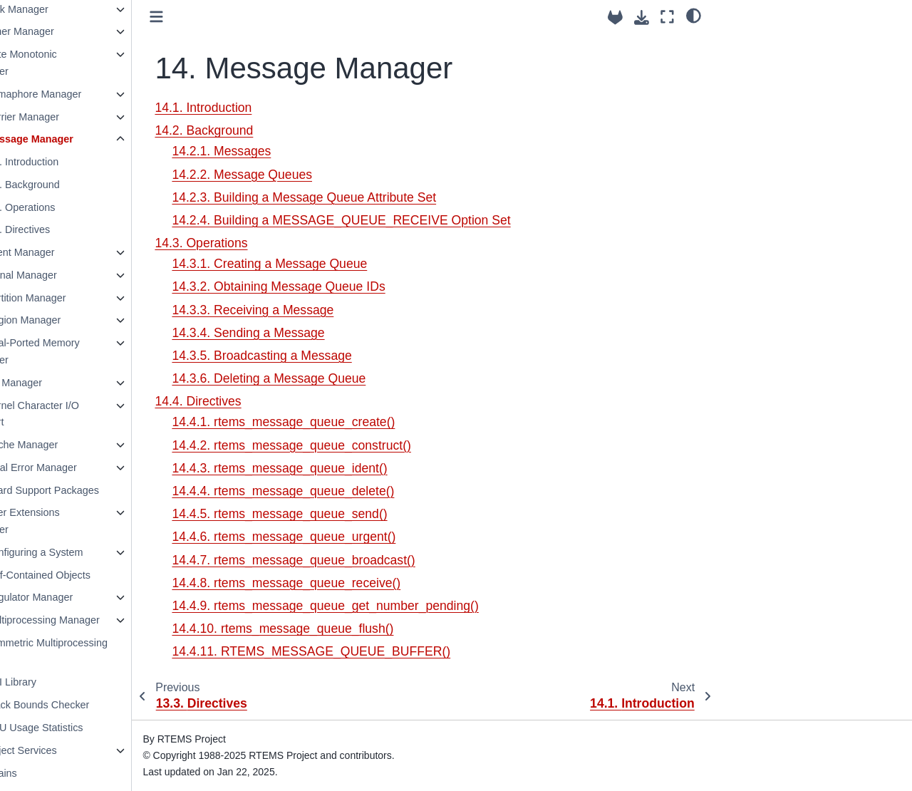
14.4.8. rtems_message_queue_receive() (336, 583)
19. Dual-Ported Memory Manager (74, 351)
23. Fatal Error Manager (73, 467)
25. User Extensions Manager (64, 521)
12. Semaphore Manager (75, 94)
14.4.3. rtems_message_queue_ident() (329, 468)
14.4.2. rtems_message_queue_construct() (341, 445)
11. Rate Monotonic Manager (63, 62)
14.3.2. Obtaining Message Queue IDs (328, 286)
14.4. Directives (65, 229)
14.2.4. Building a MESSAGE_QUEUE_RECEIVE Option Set (391, 220)
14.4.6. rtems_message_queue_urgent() (334, 536)
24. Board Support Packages (84, 490)
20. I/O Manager (56, 382)
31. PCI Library (53, 682)
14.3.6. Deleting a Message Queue (319, 378)
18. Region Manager (65, 320)
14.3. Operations (67, 207)
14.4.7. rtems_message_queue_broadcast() (343, 560)
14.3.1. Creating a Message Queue (320, 264)
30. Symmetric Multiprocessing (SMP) (88, 651)
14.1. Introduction (69, 161)
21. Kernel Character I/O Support (74, 414)
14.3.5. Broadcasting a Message (312, 355)
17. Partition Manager (68, 298)
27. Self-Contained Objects (80, 575)
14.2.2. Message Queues (292, 174)
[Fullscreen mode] (667, 17)
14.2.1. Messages (271, 151)
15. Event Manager (62, 252)
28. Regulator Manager (71, 597)
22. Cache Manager (63, 444)
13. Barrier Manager (64, 117)
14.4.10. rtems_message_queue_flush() (333, 628)
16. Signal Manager (63, 275)
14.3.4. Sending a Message (298, 333)
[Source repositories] (615, 17)
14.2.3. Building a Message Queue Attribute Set (354, 197)
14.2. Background (70, 184)
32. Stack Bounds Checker (79, 704)
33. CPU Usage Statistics (76, 727)
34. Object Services (63, 750)
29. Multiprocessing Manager (84, 620)
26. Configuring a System (76, 552)
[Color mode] (693, 15)
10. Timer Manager (62, 31)
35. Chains (43, 773)
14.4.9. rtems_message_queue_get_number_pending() (375, 606)
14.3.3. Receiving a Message (303, 310)
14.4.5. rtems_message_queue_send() (329, 514)
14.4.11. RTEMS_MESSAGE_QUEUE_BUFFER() (361, 651)
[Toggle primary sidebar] (207, 17)
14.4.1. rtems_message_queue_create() (333, 422)
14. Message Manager (71, 139)
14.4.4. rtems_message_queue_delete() (333, 491)
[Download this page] (641, 17)
